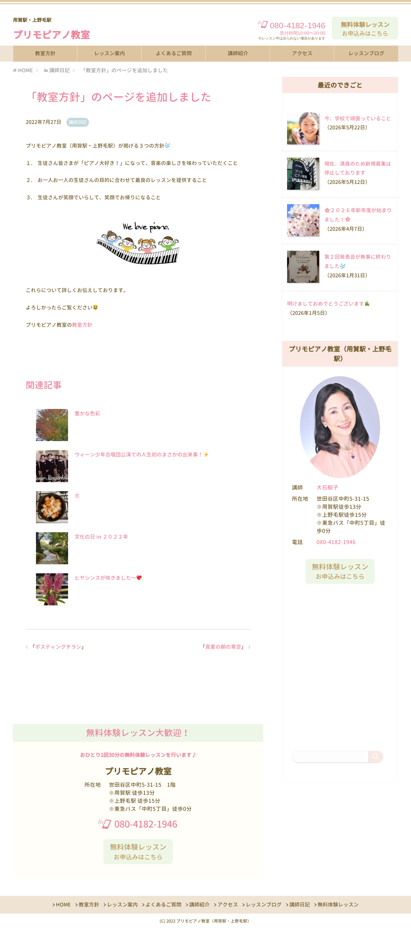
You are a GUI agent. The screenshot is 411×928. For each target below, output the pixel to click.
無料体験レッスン (338, 904)
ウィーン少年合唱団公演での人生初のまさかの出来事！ (141, 454)
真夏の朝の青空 (223, 646)
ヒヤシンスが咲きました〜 (108, 577)
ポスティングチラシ (58, 646)
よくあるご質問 (174, 53)
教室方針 (45, 53)
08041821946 (297, 25)
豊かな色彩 (87, 413)
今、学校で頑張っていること (357, 118)
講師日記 (78, 122)
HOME (63, 904)
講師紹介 (238, 53)
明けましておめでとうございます (328, 303)
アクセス (302, 53)
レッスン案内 (109, 53)
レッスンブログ (366, 53)
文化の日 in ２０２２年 (101, 536)
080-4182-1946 (145, 824)
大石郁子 (327, 487)
